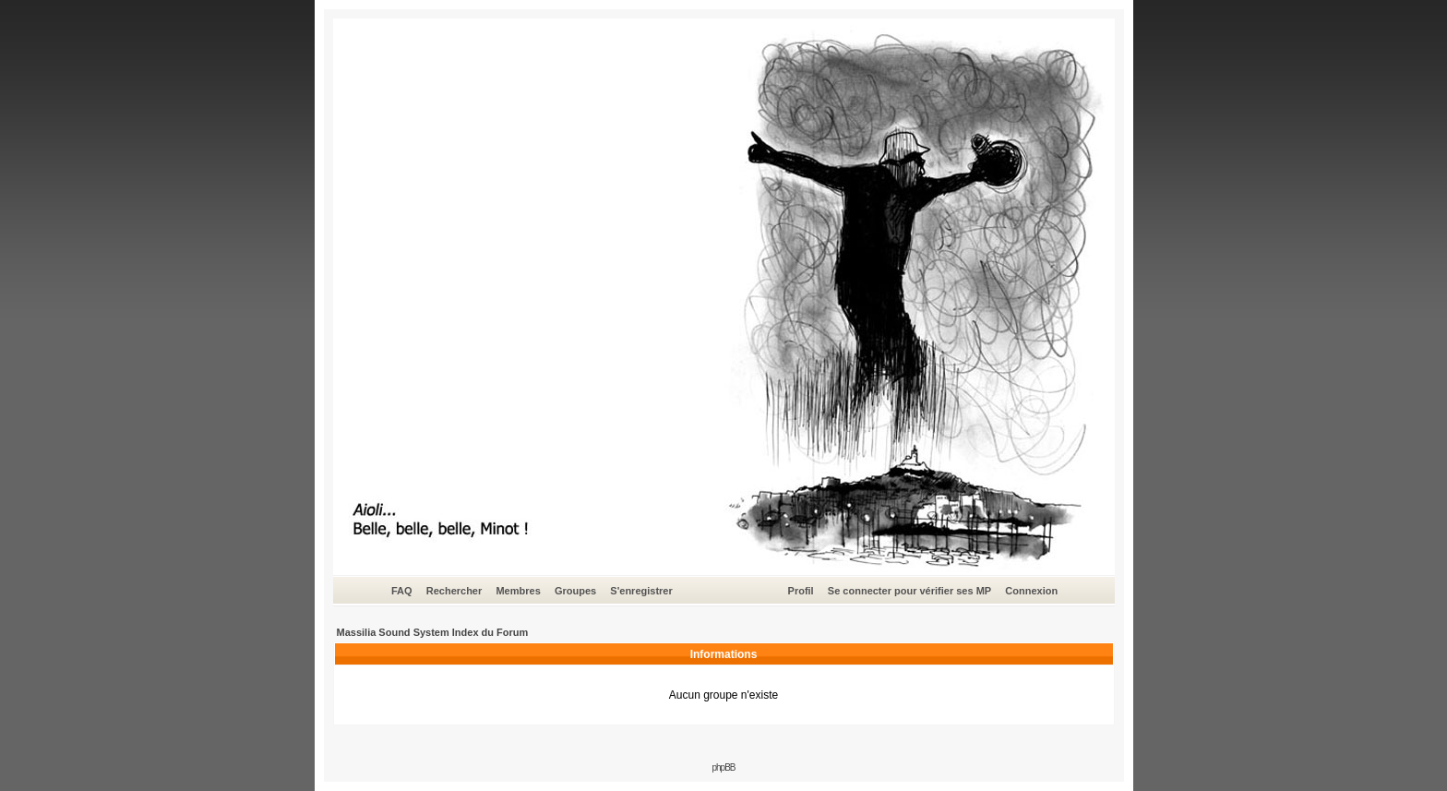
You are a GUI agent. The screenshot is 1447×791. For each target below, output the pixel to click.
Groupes (575, 590)
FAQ (402, 590)
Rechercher (454, 590)
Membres (518, 590)
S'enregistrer (641, 590)
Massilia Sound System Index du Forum (433, 632)
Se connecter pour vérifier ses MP (909, 590)
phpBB (723, 767)
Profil (801, 590)
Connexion (1031, 590)
